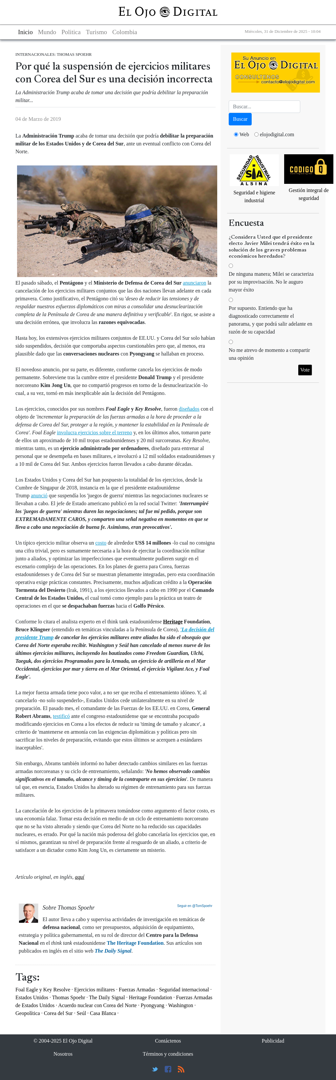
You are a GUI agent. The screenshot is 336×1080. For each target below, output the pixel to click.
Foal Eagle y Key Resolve (42, 989)
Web (244, 134)
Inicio (25, 32)
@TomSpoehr (202, 906)
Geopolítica (27, 1013)
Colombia (124, 32)
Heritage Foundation (150, 997)
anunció (39, 495)
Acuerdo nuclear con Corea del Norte (97, 1005)
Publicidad (273, 1041)
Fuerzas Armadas (137, 989)
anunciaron (194, 283)
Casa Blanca (103, 1013)
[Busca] (264, 106)
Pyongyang (152, 1005)
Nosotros (63, 1054)
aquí (79, 877)
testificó (61, 716)
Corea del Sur (58, 1013)
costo (100, 543)
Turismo (96, 32)
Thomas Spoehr (68, 997)
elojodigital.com (277, 134)
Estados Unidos (31, 997)
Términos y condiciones (168, 1054)
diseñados (189, 409)
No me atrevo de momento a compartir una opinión (269, 354)
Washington (180, 1005)
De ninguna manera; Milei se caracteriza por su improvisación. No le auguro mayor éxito (271, 281)
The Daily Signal (107, 997)
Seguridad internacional (184, 989)
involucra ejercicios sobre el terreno (94, 432)
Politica (71, 32)
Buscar (240, 119)
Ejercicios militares (94, 989)
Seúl (81, 1013)
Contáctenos (168, 1041)
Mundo (47, 32)
